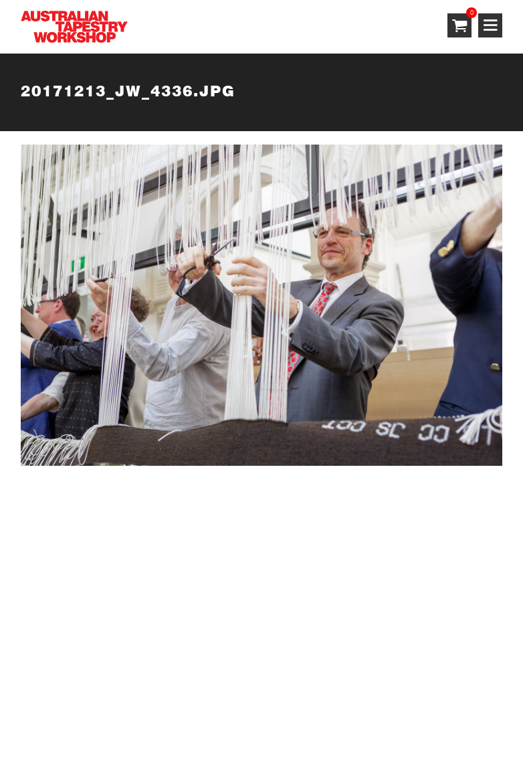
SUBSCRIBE (51, 544)
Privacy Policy (164, 716)
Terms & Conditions (69, 716)
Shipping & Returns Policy (275, 716)
